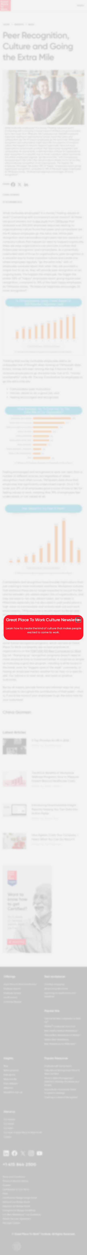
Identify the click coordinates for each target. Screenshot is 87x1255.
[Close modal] (78, 620)
